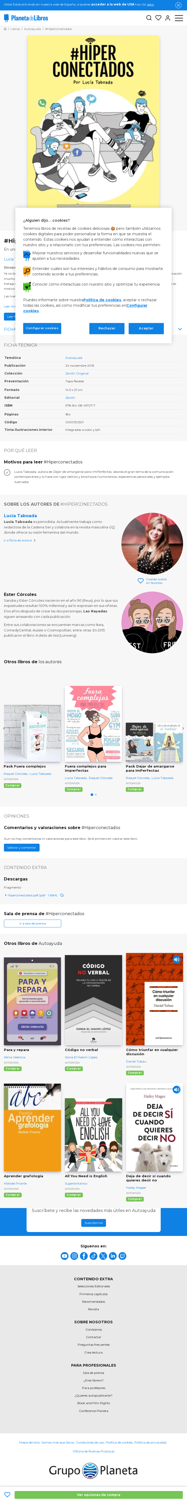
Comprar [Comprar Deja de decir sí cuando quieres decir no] (135, 1199)
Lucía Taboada (20, 515)
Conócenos (93, 1329)
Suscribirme (94, 1223)
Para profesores (93, 1388)
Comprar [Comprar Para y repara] (13, 1068)
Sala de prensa (93, 1373)
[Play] (176, 959)
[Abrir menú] (179, 18)
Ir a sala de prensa (33, 923)
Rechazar (107, 328)
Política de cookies (119, 1442)
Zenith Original (77, 373)
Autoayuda (73, 358)
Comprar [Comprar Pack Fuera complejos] (12, 785)
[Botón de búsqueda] (149, 18)
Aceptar (146, 328)
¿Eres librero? (93, 1380)
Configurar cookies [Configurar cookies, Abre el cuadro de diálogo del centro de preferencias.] (42, 328)
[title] (64, 1256)
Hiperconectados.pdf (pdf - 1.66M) (36, 895)
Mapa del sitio (29, 1442)
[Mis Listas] (156, 18)
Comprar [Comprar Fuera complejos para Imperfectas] (74, 789)
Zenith (70, 398)
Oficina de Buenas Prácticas (93, 1451)
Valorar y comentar (21, 847)
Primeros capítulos (93, 1294)
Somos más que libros (57, 1442)
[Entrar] (166, 18)
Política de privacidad (150, 1442)
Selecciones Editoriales (93, 1286)
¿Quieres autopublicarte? (93, 1395)
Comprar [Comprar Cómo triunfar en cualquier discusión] (135, 1073)
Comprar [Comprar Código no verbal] (74, 1068)
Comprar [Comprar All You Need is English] (74, 1195)
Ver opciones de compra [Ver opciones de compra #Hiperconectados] (98, 1495)
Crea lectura (93, 1352)
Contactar (93, 1337)
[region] (93, 275)
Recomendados (93, 1301)
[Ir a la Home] (5, 29)
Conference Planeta (93, 1411)
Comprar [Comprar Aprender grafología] (13, 1195)
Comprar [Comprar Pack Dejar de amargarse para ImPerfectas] (135, 789)
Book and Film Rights (93, 1403)
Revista (93, 1309)
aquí (150, 4)
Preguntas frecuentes (94, 1345)
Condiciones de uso (90, 1442)
